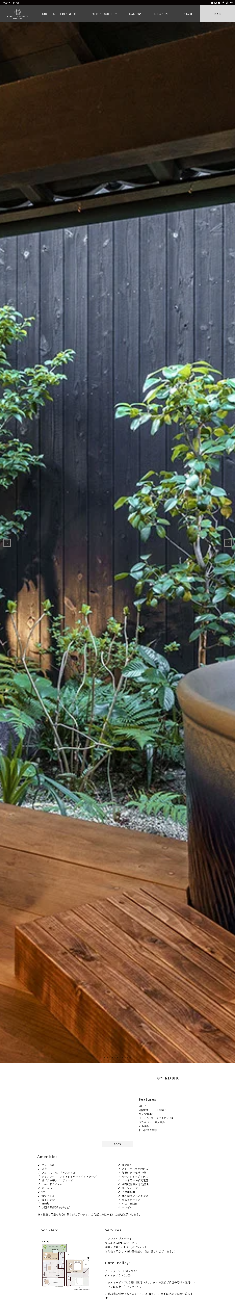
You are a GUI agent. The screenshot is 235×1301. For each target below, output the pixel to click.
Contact (186, 14)
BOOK (117, 1144)
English (6, 3)
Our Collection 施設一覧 (59, 14)
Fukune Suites (102, 14)
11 (130, 1057)
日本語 (16, 3)
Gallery (135, 14)
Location (161, 14)
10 (127, 1057)
